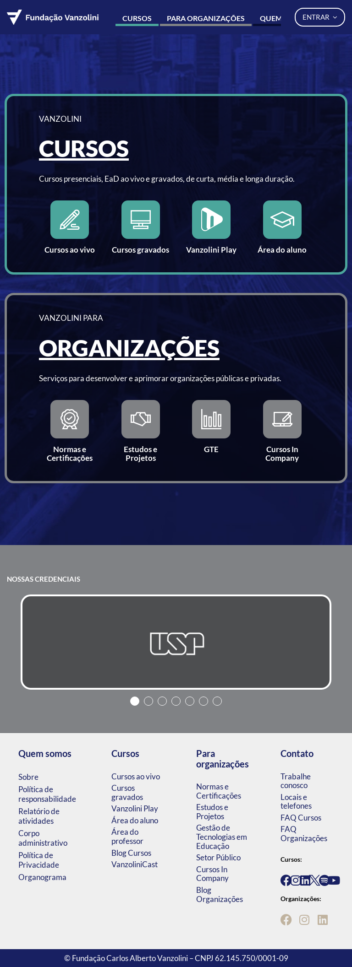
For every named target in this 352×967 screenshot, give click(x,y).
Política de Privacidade (38, 860)
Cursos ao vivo (135, 776)
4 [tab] (176, 701)
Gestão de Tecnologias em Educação (221, 836)
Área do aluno (134, 820)
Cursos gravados (127, 792)
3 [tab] (162, 701)
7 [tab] (217, 701)
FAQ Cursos (300, 817)
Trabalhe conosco (295, 781)
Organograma (42, 877)
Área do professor (127, 836)
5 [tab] (189, 701)
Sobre (28, 777)
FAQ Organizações (303, 833)
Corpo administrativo (42, 838)
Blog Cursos (131, 853)
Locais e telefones (296, 801)
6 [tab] (203, 701)
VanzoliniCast (134, 864)
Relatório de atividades (39, 816)
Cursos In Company (212, 873)
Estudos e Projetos (212, 811)
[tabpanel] (176, 642)
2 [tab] (148, 701)
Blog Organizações (219, 894)
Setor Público (218, 857)
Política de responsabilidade (47, 794)
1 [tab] (134, 701)
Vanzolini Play (134, 808)
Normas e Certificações (218, 791)
